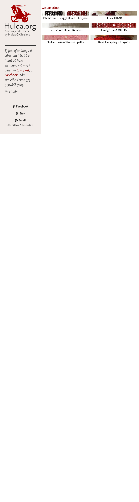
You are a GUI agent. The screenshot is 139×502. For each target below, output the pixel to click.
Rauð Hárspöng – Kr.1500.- (114, 42)
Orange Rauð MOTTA (114, 30)
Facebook (11, 75)
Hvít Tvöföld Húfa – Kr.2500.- (65, 30)
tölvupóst (23, 70)
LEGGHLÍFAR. (114, 18)
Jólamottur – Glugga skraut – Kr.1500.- (65, 18)
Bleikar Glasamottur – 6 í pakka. (65, 42)
